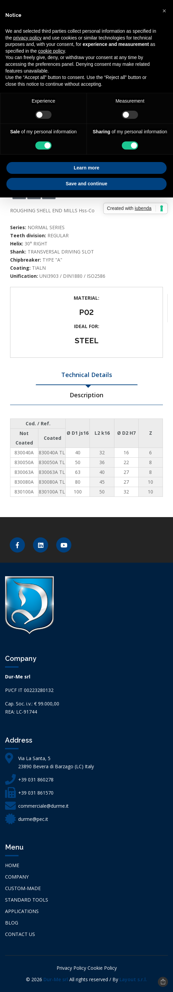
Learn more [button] (86, 167)
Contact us (20, 934)
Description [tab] (86, 395)
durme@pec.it (33, 819)
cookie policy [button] (51, 51)
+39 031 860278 (36, 779)
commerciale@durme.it (43, 806)
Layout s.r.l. (133, 979)
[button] (164, 10)
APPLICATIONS (22, 911)
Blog (11, 922)
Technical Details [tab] (86, 375)
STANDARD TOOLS (26, 899)
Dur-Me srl (55, 979)
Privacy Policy (71, 968)
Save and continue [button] (86, 183)
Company (17, 877)
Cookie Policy (102, 968)
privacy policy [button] (27, 38)
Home (12, 865)
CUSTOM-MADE (23, 888)
